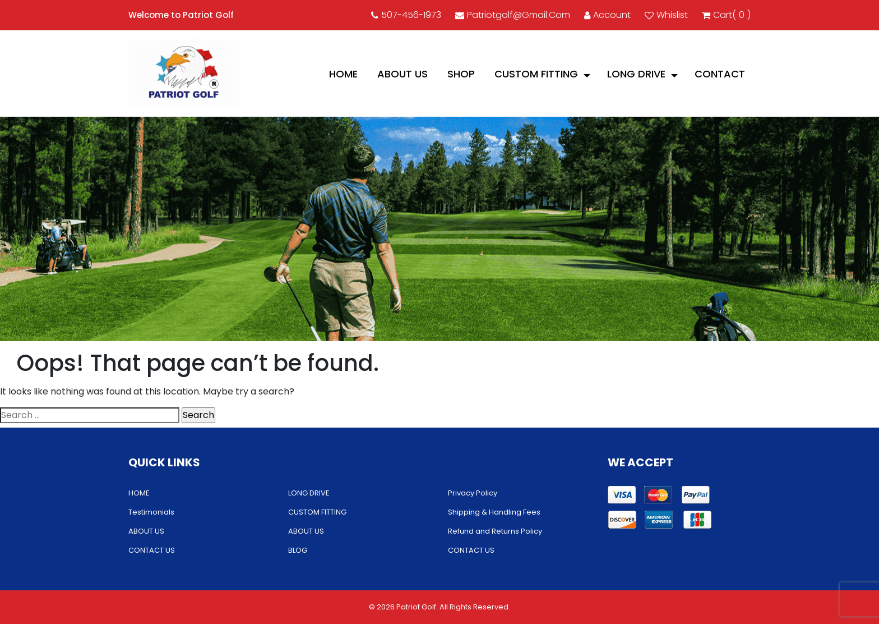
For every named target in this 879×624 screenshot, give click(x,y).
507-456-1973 (406, 14)
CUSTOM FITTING (536, 74)
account (607, 14)
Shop (461, 74)
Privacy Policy (472, 493)
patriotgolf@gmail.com (512, 14)
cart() (726, 15)
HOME (343, 74)
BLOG (297, 550)
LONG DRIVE (636, 74)
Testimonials (151, 512)
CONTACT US (151, 550)
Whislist (666, 14)
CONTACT (720, 74)
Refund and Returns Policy (495, 531)
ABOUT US (402, 74)
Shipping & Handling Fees (494, 512)
